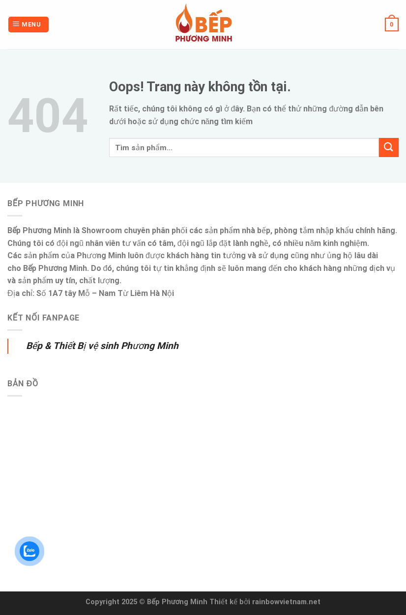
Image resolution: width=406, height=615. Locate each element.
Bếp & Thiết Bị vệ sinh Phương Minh (102, 345)
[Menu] (28, 25)
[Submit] (389, 147)
